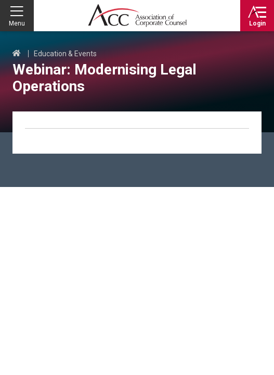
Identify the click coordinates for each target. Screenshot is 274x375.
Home (16, 53)
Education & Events (65, 53)
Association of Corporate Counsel (137, 15)
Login (257, 23)
